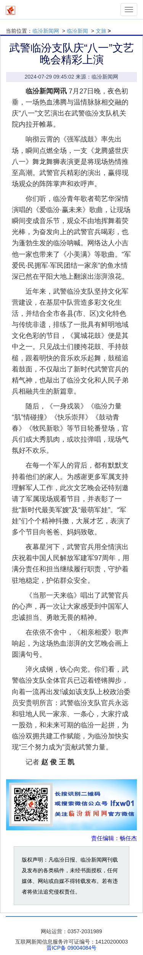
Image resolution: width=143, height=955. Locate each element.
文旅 (101, 31)
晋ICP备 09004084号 (72, 948)
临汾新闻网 (45, 31)
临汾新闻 (77, 31)
